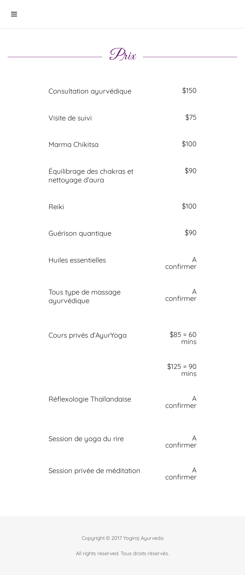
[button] (34, 14)
